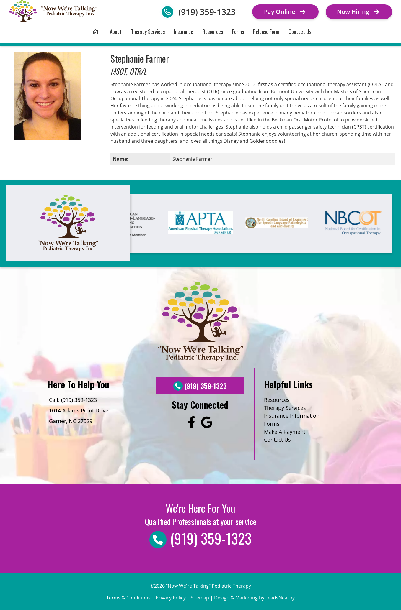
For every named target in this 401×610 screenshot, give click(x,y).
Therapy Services (148, 31)
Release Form (266, 31)
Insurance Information (292, 415)
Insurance (183, 31)
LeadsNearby (280, 597)
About (116, 31)
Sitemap (200, 597)
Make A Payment (284, 431)
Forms (238, 31)
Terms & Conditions (128, 597)
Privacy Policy (171, 597)
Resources (213, 31)
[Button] (285, 11)
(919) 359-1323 (207, 11)
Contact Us (299, 31)
